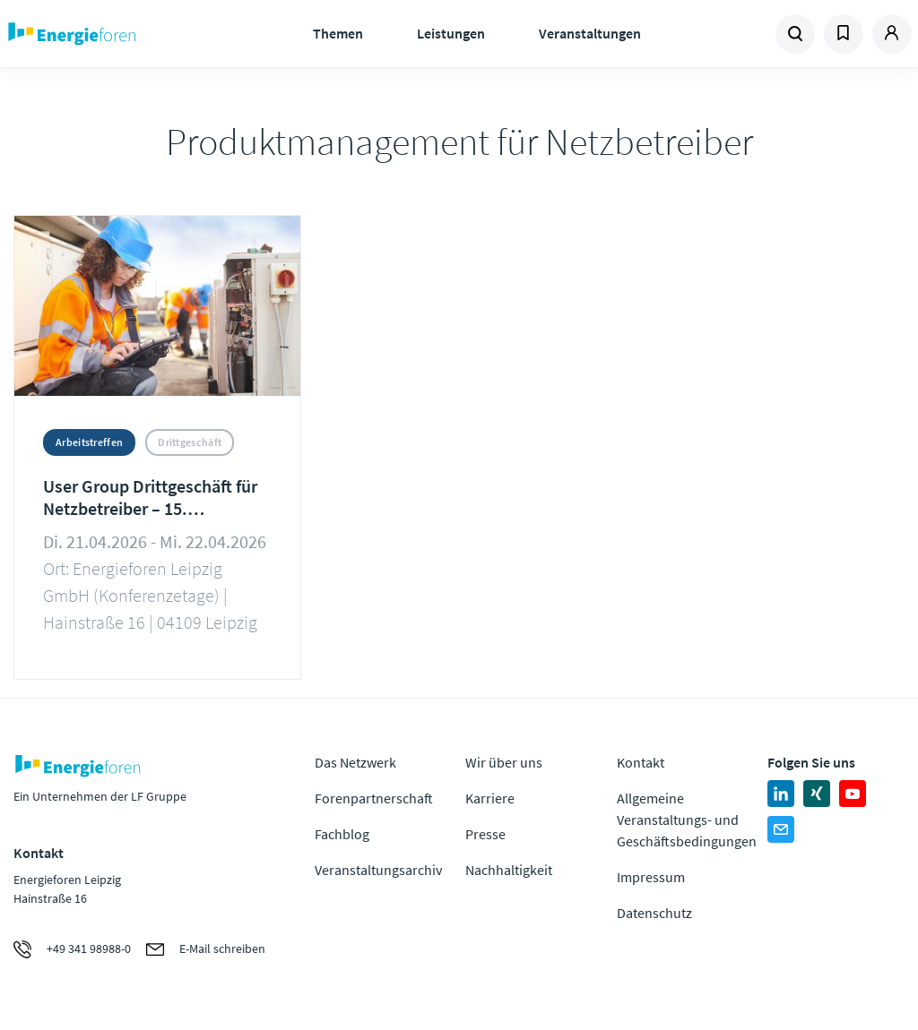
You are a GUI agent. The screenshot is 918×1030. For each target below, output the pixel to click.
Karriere (490, 798)
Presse (485, 834)
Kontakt (640, 762)
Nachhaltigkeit (508, 870)
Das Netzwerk (355, 762)
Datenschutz (654, 913)
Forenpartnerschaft (374, 798)
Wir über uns (503, 762)
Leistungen (451, 33)
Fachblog (342, 834)
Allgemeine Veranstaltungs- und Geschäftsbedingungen (687, 819)
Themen (338, 33)
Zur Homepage (117, 34)
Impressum (651, 877)
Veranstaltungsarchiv (378, 870)
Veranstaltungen (590, 33)
